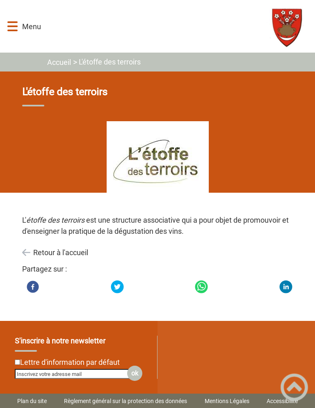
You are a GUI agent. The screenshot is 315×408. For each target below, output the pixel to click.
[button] (12, 26)
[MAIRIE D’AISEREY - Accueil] (178, 26)
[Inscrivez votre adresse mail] (75, 374)
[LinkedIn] (286, 286)
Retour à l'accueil (60, 252)
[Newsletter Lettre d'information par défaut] (17, 362)
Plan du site (32, 401)
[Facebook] (33, 287)
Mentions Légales (227, 401)
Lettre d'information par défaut (70, 362)
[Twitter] (117, 286)
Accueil (59, 62)
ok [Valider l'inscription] (134, 373)
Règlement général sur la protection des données (125, 401)
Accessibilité (282, 401)
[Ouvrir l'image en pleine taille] (157, 163)
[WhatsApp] (201, 286)
